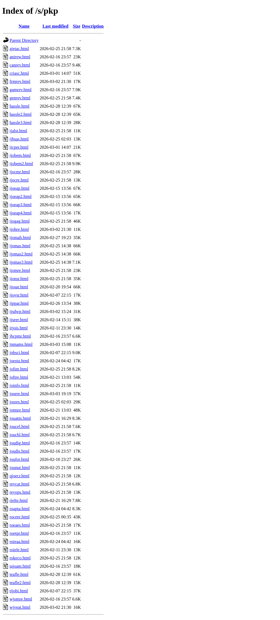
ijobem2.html (21, 163)
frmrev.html (20, 81)
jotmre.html (20, 410)
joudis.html (19, 451)
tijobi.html (19, 591)
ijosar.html (19, 287)
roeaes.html (20, 525)
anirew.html (20, 56)
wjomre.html (21, 599)
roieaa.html (19, 541)
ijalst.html (18, 130)
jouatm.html (20, 418)
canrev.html (20, 65)
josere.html (19, 393)
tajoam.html (20, 566)
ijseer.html (19, 319)
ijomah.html (20, 237)
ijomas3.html (21, 262)
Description (93, 26)
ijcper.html (19, 147)
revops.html (20, 492)
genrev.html (20, 98)
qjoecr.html (19, 475)
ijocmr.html (20, 172)
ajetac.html (19, 48)
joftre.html (19, 377)
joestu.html (19, 360)
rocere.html (20, 517)
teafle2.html (20, 582)
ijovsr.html (19, 295)
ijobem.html (20, 155)
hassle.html (19, 106)
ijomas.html (20, 245)
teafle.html (19, 574)
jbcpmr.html (20, 336)
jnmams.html (21, 344)
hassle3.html (20, 122)
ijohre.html (19, 229)
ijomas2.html (21, 254)
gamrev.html (20, 89)
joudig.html (20, 443)
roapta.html (20, 508)
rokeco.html (20, 558)
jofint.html (19, 369)
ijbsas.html (19, 139)
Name (24, 26)
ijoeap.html (19, 188)
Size (76, 26)
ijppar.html (19, 303)
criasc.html (19, 73)
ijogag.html (20, 221)
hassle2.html (20, 114)
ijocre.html (19, 180)
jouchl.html (20, 434)
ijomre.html (20, 270)
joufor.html (19, 459)
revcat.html (19, 484)
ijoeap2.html (20, 196)
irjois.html (19, 328)
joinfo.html (19, 385)
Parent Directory (24, 40)
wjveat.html (20, 607)
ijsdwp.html (20, 311)
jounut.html (20, 467)
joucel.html (19, 426)
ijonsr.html (19, 278)
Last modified (55, 26)
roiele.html (19, 549)
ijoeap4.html (20, 213)
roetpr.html (19, 533)
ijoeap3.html (20, 204)
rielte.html (19, 500)
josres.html (19, 402)
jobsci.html (19, 352)
